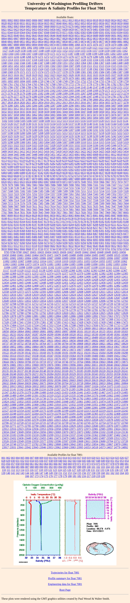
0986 (71, 44)
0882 (126, 41)
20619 (94, 380)
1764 (28, 84)
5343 (101, 145)
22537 (117, 416)
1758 (120, 81)
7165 (120, 188)
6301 (95, 163)
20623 (109, 380)
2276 (10, 96)
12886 (72, 316)
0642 (28, 35)
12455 (94, 282)
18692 (94, 340)
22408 (117, 413)
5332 (77, 145)
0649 (65, 35)
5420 (71, 151)
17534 (35, 325)
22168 (35, 410)
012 (55, 457)
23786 (42, 444)
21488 (5, 395)
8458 (77, 233)
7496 (10, 200)
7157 (83, 188)
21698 (27, 398)
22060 (65, 407)
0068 (46, 26)
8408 (22, 233)
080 (122, 464)
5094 (95, 117)
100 (89, 467)
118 (41, 470)
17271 (94, 319)
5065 (53, 114)
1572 (28, 72)
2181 (34, 93)
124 (60, 470)
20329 (72, 374)
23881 (124, 444)
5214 (77, 133)
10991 (80, 258)
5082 (22, 117)
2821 (28, 102)
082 (3, 467)
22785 (27, 426)
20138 (27, 371)
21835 (27, 401)
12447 (35, 282)
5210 (53, 133)
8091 (126, 215)
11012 (35, 261)
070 (74, 464)
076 (103, 464)
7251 (28, 194)
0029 (10, 23)
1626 (71, 75)
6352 (101, 166)
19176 (50, 352)
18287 (35, 334)
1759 (126, 81)
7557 (89, 200)
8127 (46, 218)
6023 (22, 157)
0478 (83, 29)
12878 (12, 316)
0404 (83, 26)
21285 (72, 389)
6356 (126, 166)
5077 (120, 114)
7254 (46, 194)
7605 (4, 206)
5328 (53, 145)
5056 (4, 114)
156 (84, 473)
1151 (59, 50)
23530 (12, 441)
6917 (113, 178)
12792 (42, 313)
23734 (5, 444)
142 (18, 473)
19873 (117, 361)
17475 (124, 322)
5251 (40, 139)
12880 (27, 316)
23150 (5, 435)
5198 (10, 133)
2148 (101, 87)
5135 (59, 124)
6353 (107, 166)
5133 (46, 124)
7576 (22, 203)
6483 (126, 169)
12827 (117, 313)
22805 (50, 426)
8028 (34, 215)
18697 (102, 340)
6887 (71, 178)
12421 (65, 279)
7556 (83, 200)
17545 (42, 325)
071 (79, 464)
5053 (120, 111)
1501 (46, 66)
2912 (59, 102)
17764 (5, 328)
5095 (101, 117)
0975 (59, 44)
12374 (50, 273)
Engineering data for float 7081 (65, 584)
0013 (71, 20)
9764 (126, 249)
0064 (22, 26)
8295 (126, 227)
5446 (22, 154)
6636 (95, 172)
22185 (50, 410)
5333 (83, 145)
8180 (95, 221)
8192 (10, 224)
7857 (59, 212)
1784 (126, 84)
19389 (87, 355)
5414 (34, 151)
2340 (46, 96)
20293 (57, 374)
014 (65, 457)
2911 (52, 102)
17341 (20, 322)
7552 (71, 200)
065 (51, 464)
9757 (89, 249)
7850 (53, 212)
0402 (77, 26)
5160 (40, 127)
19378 (80, 355)
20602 (65, 380)
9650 (107, 246)
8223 (34, 227)
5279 (77, 139)
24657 (109, 447)
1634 (101, 75)
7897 (71, 212)
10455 (115, 252)
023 (108, 457)
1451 (10, 66)
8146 (107, 218)
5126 (10, 124)
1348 (46, 63)
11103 (58, 267)
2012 (65, 87)
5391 (65, 148)
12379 (80, 273)
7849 (46, 212)
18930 (72, 346)
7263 (83, 194)
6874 (22, 178)
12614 (124, 291)
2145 (83, 87)
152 (65, 473)
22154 (20, 410)
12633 (12, 297)
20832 (94, 383)
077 (108, 464)
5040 (53, 111)
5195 (120, 130)
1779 (95, 84)
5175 (4, 130)
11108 (94, 267)
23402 (117, 435)
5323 (22, 145)
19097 (102, 349)
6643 (10, 175)
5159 (34, 127)
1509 (77, 66)
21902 (42, 404)
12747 (57, 307)
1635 (107, 75)
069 (70, 464)
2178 (16, 93)
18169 (117, 331)
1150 (53, 50)
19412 (117, 355)
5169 (95, 127)
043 (74, 460)
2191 (77, 93)
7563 (107, 200)
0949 (40, 44)
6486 (16, 172)
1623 (53, 75)
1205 (4, 56)
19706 (27, 361)
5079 (4, 117)
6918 (120, 178)
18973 (87, 346)
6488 (22, 172)
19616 (109, 358)
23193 (27, 435)
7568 (126, 200)
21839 (42, 401)
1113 (47, 47)
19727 (50, 361)
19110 (117, 349)
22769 (5, 426)
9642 (89, 246)
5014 (28, 108)
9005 (34, 239)
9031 (65, 239)
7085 (47, 185)
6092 (65, 157)
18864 (35, 346)
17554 (57, 325)
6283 (59, 163)
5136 (65, 124)
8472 (107, 233)
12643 (87, 297)
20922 (20, 386)
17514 (20, 325)
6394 (83, 169)
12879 (20, 316)
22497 (80, 416)
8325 (10, 230)
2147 (95, 87)
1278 (83, 56)
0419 (120, 26)
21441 (80, 392)
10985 (35, 258)
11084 (65, 264)
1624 (59, 75)
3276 (113, 102)
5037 (34, 111)
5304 (46, 142)
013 (60, 457)
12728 (102, 304)
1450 (4, 66)
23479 (65, 438)
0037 (53, 23)
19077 (80, 349)
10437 (70, 252)
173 (37, 476)
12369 (12, 273)
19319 (20, 355)
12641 (72, 297)
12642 (80, 297)
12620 (42, 294)
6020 (4, 157)
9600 (46, 246)
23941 (20, 447)
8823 (120, 236)
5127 (16, 124)
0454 (40, 29)
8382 (71, 230)
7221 (4, 194)
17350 (27, 322)
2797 (77, 99)
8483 (22, 236)
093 (55, 467)
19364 (72, 355)
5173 (120, 127)
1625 (65, 75)
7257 (53, 194)
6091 (59, 157)
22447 (27, 416)
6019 (126, 154)
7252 (34, 194)
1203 (119, 53)
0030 (16, 23)
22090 (102, 407)
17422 (72, 322)
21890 (20, 404)
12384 (117, 273)
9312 (16, 246)
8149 (113, 218)
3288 (59, 105)
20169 (65, 371)
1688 (120, 78)
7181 (16, 191)
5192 (101, 130)
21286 (79, 389)
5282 (95, 139)
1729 (40, 81)
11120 (20, 270)
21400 (42, 392)
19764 (80, 361)
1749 (65, 81)
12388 (12, 276)
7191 (77, 191)
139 (3, 473)
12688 (87, 300)
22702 (124, 419)
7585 (40, 203)
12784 (117, 310)
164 (122, 473)
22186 (57, 410)
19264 (102, 352)
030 (13, 460)
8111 (10, 218)
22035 (42, 407)
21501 (35, 395)
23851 (80, 444)
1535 (71, 69)
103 (103, 467)
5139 (83, 124)
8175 (71, 221)
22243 (5, 413)
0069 (53, 26)
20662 (35, 383)
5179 (28, 130)
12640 (65, 297)
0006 (34, 20)
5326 (40, 145)
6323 (34, 166)
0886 (4, 44)
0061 (4, 26)
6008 (95, 154)
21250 (50, 389)
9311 (10, 246)
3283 (28, 105)
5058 (16, 114)
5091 (77, 117)
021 (98, 457)
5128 (22, 124)
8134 (65, 218)
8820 (113, 236)
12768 (20, 310)
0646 (53, 35)
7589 (59, 203)
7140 (22, 188)
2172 (113, 90)
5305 (53, 142)
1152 (65, 50)
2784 (4, 99)
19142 (27, 352)
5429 (113, 151)
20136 (12, 371)
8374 (40, 230)
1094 (41, 47)
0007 (40, 20)
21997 (35, 407)
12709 (20, 304)
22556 (20, 419)
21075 (109, 386)
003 (13, 457)
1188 (76, 53)
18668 (80, 340)
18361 (117, 334)
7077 (126, 181)
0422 (10, 29)
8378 (53, 230)
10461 (20, 255)
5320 (4, 145)
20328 (65, 374)
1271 (40, 56)
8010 (16, 215)
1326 (71, 59)
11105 (72, 267)
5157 (22, 127)
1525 (46, 69)
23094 (94, 432)
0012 (65, 20)
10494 (87, 255)
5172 (113, 127)
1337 (113, 59)
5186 (65, 130)
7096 (89, 185)
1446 (113, 63)
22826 (65, 426)
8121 (22, 218)
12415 (20, 279)
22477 (50, 416)
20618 (87, 380)
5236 (77, 136)
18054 (13, 331)
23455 (42, 438)
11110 (101, 267)
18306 (57, 334)
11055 (101, 261)
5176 (10, 130)
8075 (89, 215)
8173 (59, 221)
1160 (113, 50)
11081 (50, 264)
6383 (59, 169)
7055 (89, 181)
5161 (46, 127)
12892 (94, 316)
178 (60, 476)
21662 (109, 395)
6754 (83, 175)
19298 (124, 352)
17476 (5, 325)
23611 (87, 441)
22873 (117, 426)
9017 (46, 239)
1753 (89, 81)
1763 (22, 84)
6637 (101, 172)
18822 (109, 343)
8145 (101, 218)
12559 (12, 291)
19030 (5, 349)
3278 (126, 102)
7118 (125, 185)
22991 (109, 429)
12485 (12, 288)
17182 (50, 319)
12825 (102, 313)
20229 (117, 371)
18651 (65, 340)
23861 (102, 444)
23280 (42, 435)
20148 (42, 371)
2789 (34, 99)
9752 (71, 249)
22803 (42, 426)
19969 (35, 365)
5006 (107, 105)
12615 (5, 294)
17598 (72, 325)
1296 (120, 56)
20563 (5, 380)
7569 (4, 203)
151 (60, 473)
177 (55, 476)
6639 (113, 172)
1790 (34, 87)
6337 (71, 166)
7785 (126, 209)
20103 (72, 368)
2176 (10, 93)
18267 (27, 334)
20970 (57, 386)
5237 (83, 136)
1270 (34, 56)
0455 (46, 29)
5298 (10, 142)
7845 (40, 212)
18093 (57, 331)
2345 (77, 96)
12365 (109, 270)
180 (70, 476)
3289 (65, 105)
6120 (28, 160)
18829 (124, 343)
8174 (65, 221)
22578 (35, 419)
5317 (113, 142)
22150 (12, 410)
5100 (120, 117)
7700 (101, 209)
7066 (101, 181)
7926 (83, 212)
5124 (125, 120)
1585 (107, 72)
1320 (40, 59)
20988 (72, 386)
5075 (107, 114)
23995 (80, 447)
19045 (13, 349)
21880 (124, 401)
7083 (34, 185)
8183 (107, 221)
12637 (42, 297)
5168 (89, 127)
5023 (77, 108)
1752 (83, 81)
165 (127, 473)
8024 (28, 215)
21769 (65, 398)
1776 (77, 84)
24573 (102, 447)
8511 (83, 236)
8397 (4, 233)
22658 (94, 419)
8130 (58, 218)
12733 (124, 304)
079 (117, 464)
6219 (65, 160)
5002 (83, 105)
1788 (22, 87)
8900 (28, 239)
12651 (20, 300)
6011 (107, 154)
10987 (50, 258)
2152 (126, 87)
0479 (89, 29)
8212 (120, 224)
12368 (5, 273)
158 (93, 473)
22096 (117, 407)
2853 (34, 102)
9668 (28, 249)
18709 (109, 340)
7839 (34, 212)
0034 (40, 23)
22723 (27, 422)
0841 (10, 41)
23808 (57, 444)
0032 (28, 23)
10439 (77, 252)
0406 (95, 26)
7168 (10, 191)
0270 (65, 26)
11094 (124, 264)
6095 (83, 157)
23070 (65, 432)
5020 (65, 108)
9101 (113, 239)
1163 (4, 53)
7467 (126, 197)
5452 (59, 154)
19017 (117, 346)
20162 (57, 371)
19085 (87, 349)
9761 (107, 249)
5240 (101, 136)
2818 (10, 102)
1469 (28, 66)
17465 (109, 322)
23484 (80, 438)
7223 (16, 194)
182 (79, 476)
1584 (101, 72)
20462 (27, 377)
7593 (65, 203)
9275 (53, 243)
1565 (113, 69)
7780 (120, 209)
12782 (102, 310)
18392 (35, 337)
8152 (125, 218)
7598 (95, 203)
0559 (16, 32)
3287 (53, 105)
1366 (95, 63)
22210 (80, 410)
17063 (109, 316)
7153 (59, 188)
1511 (89, 66)
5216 (89, 133)
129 (83, 470)
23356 (87, 435)
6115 (10, 160)
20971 (65, 386)
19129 (12, 352)
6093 (71, 157)
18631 (50, 340)
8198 (40, 224)
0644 (40, 35)
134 (107, 470)
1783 (120, 84)
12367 (124, 270)
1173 (64, 53)
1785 (4, 87)
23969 (65, 447)
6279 (34, 163)
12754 (102, 307)
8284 (120, 227)
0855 (46, 41)
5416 (46, 151)
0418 (113, 26)
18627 (42, 340)
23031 (124, 429)
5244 (126, 136)
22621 (65, 419)
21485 (124, 392)
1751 (77, 81)
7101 (95, 185)
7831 (22, 212)
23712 (117, 441)
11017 (50, 261)
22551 (124, 416)
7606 (10, 206)
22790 (35, 426)
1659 (126, 75)
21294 (94, 389)
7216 (113, 191)
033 (27, 460)
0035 (46, 23)
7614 (53, 206)
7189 (65, 191)
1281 (101, 56)
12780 (87, 310)
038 (51, 460)
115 (27, 470)
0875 (89, 41)
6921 (10, 181)
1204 (125, 53)
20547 (109, 377)
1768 (53, 84)
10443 (92, 252)
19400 (94, 355)
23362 (94, 435)
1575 (46, 72)
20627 (117, 380)
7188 (59, 191)
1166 (22, 53)
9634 (77, 246)
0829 (71, 38)
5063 (40, 114)
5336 (95, 145)
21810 (102, 398)
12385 (124, 273)
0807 (16, 38)
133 (102, 470)
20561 (124, 377)
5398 (95, 148)
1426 (107, 63)
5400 (107, 148)
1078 (107, 44)
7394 (34, 197)
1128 (11, 50)
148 (46, 473)
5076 (113, 114)
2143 (71, 87)
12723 (72, 304)
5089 (65, 117)
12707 (5, 304)
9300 (95, 243)
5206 (28, 133)
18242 (20, 334)
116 (32, 470)
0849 (16, 41)
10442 (85, 252)
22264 (35, 413)
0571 (65, 32)
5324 (28, 145)
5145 (120, 124)
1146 (29, 50)
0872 (71, 41)
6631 (71, 172)
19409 (109, 355)
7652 (4, 209)
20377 (5, 377)
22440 (12, 416)
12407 (94, 276)
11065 (13, 264)
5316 (107, 142)
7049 (83, 181)
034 (32, 460)
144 (27, 473)
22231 (109, 410)
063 (41, 464)
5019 (59, 108)
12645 (102, 297)
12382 (102, 273)
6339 (83, 166)
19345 (42, 355)
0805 (10, 38)
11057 (109, 261)
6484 (4, 172)
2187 (53, 93)
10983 (20, 258)
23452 (35, 438)
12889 (87, 316)
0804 (4, 38)
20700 (57, 383)
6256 (4, 163)
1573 (34, 72)
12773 (42, 310)
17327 (124, 319)
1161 (119, 50)
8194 (22, 224)
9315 (28, 246)
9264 (28, 243)
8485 (28, 236)
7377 (126, 194)
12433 (124, 279)
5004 (95, 105)
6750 (59, 175)
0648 (59, 35)
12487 (20, 288)
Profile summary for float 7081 (65, 578)
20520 (57, 377)
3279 (4, 105)
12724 (80, 304)
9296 (89, 243)
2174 (126, 90)
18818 (87, 343)
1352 (71, 63)
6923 (22, 181)
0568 (46, 32)
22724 (35, 422)
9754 (77, 249)
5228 (28, 136)
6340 (89, 166)
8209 (101, 224)
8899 (22, 239)
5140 (89, 124)
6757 (101, 175)
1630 (77, 75)
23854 (94, 444)
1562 (95, 69)
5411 (16, 151)
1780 (101, 84)
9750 (65, 249)
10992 (87, 258)
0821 (34, 38)
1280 (95, 56)
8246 (65, 227)
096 (70, 467)
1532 (59, 69)
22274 (50, 413)
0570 (59, 32)
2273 (120, 93)
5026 (95, 108)
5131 (34, 124)
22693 (117, 419)
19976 (50, 365)
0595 (126, 32)
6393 (77, 169)
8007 (4, 215)
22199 (65, 410)
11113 (123, 267)
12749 (72, 307)
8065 (71, 215)
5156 (16, 127)
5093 (89, 117)
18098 (72, 331)
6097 (95, 157)
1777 (83, 84)
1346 (34, 63)
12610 (94, 291)
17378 (35, 322)
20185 (80, 371)
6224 (89, 160)
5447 (28, 154)
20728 (80, 383)
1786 (10, 87)
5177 (16, 130)
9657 (126, 246)
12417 (35, 279)
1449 (126, 63)
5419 (65, 151)
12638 (50, 297)
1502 (53, 66)
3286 (46, 105)
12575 (27, 291)
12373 (42, 273)
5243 (120, 136)
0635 (10, 35)
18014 (102, 328)
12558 (5, 291)
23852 (87, 444)
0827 (59, 38)
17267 (87, 319)
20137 (20, 371)
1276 (71, 56)
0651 (77, 35)
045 (84, 460)
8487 (40, 236)
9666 (22, 249)
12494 (35, 288)
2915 (77, 102)
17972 (80, 328)
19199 (72, 352)
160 (103, 473)
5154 (4, 127)
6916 (107, 178)
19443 (12, 358)
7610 (28, 206)
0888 (16, 44)
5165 (71, 127)
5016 (40, 108)
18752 (20, 343)
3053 (95, 102)
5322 (16, 145)
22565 (27, 419)
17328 (5, 322)
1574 (40, 72)
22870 (109, 426)
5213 (71, 133)
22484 (57, 416)
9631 (65, 246)
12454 (87, 282)
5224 (4, 136)
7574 (16, 203)
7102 (101, 185)
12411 (124, 276)
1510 (83, 66)
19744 (57, 361)
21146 (27, 389)
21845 (57, 401)
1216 (16, 56)
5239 (95, 136)
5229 (34, 136)
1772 (71, 84)
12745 (50, 307)
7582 (34, 203)
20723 (72, 383)
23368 (102, 435)
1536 (77, 69)
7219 (120, 191)
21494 (20, 395)
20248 (12, 374)
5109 (47, 120)
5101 (126, 117)
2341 (53, 96)
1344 (22, 63)
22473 (35, 416)
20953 (42, 386)
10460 (12, 255)
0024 (113, 20)
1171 (52, 53)
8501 (71, 236)
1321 (46, 59)
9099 (107, 239)
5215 (83, 133)
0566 (34, 32)
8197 (34, 224)
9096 (101, 239)
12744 (42, 307)
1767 (46, 84)
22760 (124, 422)
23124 (117, 432)
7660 (16, 209)
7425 (89, 197)
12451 (65, 282)
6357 (4, 169)
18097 (65, 331)
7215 (107, 191)
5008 (120, 105)
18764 (42, 343)
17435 (94, 322)
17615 (87, 325)
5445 (16, 154)
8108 (4, 218)
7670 (53, 209)
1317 (28, 59)
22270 (42, 413)
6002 (83, 154)
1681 (77, 78)
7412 (71, 197)
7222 (10, 194)
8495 (46, 236)
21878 (109, 401)
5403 (126, 148)
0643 (34, 35)
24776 (117, 447)
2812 (101, 99)
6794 (120, 175)
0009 (46, 20)
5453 (65, 154)
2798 (83, 99)
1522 (28, 69)
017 (79, 457)
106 (117, 467)
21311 (117, 389)
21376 (20, 392)
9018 (53, 239)
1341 (10, 63)
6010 (101, 154)
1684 (95, 78)
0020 (107, 20)
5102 (4, 120)
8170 (46, 221)
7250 (22, 194)
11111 (109, 267)
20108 (80, 368)
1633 (95, 75)
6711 (22, 175)
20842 (109, 383)
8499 (65, 236)
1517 (126, 66)
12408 (102, 276)
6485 (10, 172)
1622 (46, 75)
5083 (28, 117)
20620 (102, 380)
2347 (89, 96)
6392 (71, 169)
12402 (72, 276)
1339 (126, 59)
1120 (89, 47)
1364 (83, 63)
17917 (50, 328)
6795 (126, 175)
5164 (65, 127)
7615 (59, 206)
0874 (83, 41)
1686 (107, 78)
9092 (83, 239)
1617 (22, 75)
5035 (22, 111)
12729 (109, 304)
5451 (53, 154)
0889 (22, 44)
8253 (83, 227)
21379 (27, 392)
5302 (34, 142)
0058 (113, 23)
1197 (82, 53)
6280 (40, 163)
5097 (107, 117)
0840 (4, 41)
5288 (126, 139)
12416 (27, 279)
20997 (87, 386)
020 (93, 457)
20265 (20, 374)
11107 (87, 267)
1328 (83, 59)
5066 (59, 114)
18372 (5, 337)
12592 (35, 291)
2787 (22, 99)
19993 (65, 365)
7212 (89, 191)
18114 (94, 331)
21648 (102, 395)
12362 (86, 270)
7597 (89, 203)
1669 (16, 78)
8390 (95, 230)
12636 (35, 297)
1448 (120, 63)
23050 (27, 432)
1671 (28, 78)
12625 (80, 294)
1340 (4, 63)
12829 (5, 316)
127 (74, 470)
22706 (5, 422)
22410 (124, 413)
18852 (12, 346)
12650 (12, 300)
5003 (89, 105)
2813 (107, 99)
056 (8, 464)
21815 (117, 398)
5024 (83, 108)
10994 (94, 258)
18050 (5, 331)
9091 (77, 239)
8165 (28, 221)
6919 (126, 178)
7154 (65, 188)
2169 (95, 90)
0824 (53, 38)
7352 (113, 194)
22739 (65, 422)
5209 (46, 133)
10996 (109, 258)
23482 (72, 438)
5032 (4, 111)
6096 (89, 157)
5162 (53, 127)
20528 (80, 377)
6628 (53, 172)
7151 (46, 188)
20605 (80, 380)
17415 (65, 322)
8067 (83, 215)
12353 (56, 270)
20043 (117, 365)
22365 (94, 413)
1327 (77, 59)
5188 (77, 130)
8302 (4, 230)
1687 (113, 78)
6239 (125, 160)
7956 (95, 212)
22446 (20, 416)
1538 (89, 69)
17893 (35, 328)
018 (84, 457)
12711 (27, 304)
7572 (10, 203)
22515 (94, 416)
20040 (109, 365)
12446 (27, 282)
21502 (42, 395)
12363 (94, 270)
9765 (6, 252)
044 (79, 460)
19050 (20, 349)
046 (89, 460)
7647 (113, 206)
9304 (120, 243)
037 (46, 460)
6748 (46, 175)
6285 (71, 163)
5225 (10, 136)
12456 (102, 282)
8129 (52, 218)
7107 (114, 185)
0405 (89, 26)
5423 (89, 151)
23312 (57, 435)
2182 (40, 93)
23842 (72, 444)
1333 (89, 59)
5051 (107, 111)
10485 (65, 255)
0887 (10, 44)
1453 (22, 66)
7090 (71, 185)
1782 (113, 84)
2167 (83, 90)
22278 (57, 413)
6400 (101, 169)
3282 (22, 105)
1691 (4, 81)
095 (65, 467)
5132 (40, 124)
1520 (16, 69)
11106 (80, 267)
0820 (28, 38)
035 (37, 460)
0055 (95, 23)
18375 (12, 337)
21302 (109, 389)
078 (112, 464)
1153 (71, 50)
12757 (117, 307)
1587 (120, 72)
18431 (57, 337)
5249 (28, 139)
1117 (71, 47)
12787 (12, 313)
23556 (27, 441)
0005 (28, 20)
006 (27, 457)
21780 (72, 398)
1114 (53, 47)
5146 (126, 124)
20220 (102, 371)
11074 (35, 264)
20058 (20, 368)
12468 (35, 285)
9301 (101, 243)
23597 (65, 441)
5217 (95, 133)
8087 (113, 215)
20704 (65, 383)
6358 (10, 169)
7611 (34, 206)
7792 (4, 212)
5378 (4, 148)
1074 (83, 44)
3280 (10, 105)
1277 (77, 56)
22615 (57, 419)
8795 (101, 236)
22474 (42, 416)
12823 (87, 313)
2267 (83, 93)
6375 (40, 169)
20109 (87, 368)
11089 (87, 264)
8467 (95, 233)
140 (8, 473)
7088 (59, 185)
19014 (109, 346)
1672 (34, 78)
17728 (124, 325)
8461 (83, 233)
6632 (77, 172)
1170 (46, 53)
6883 (53, 178)
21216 (42, 389)
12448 (42, 282)
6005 (89, 154)
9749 (59, 249)
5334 (89, 145)
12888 (80, 316)
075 (98, 464)
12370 (20, 273)
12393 (27, 276)
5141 (95, 124)
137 (121, 470)
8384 (83, 230)
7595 (77, 203)
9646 (101, 246)
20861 (117, 383)
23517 (124, 438)
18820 (94, 343)
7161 (107, 188)
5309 (77, 142)
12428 (94, 279)
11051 (79, 261)
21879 (117, 401)
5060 (22, 114)
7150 (40, 188)
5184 (59, 130)
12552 (124, 288)
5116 (83, 120)
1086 (120, 44)
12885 (65, 316)
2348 (95, 96)
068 (65, 464)
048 (98, 460)
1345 (28, 63)
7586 (46, 203)
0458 (65, 29)
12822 (80, 313)
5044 (65, 111)
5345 (107, 145)
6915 (101, 178)
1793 (46, 87)
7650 (126, 206)
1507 (71, 66)
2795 (65, 99)
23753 (20, 444)
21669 (124, 395)
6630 (65, 172)
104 (108, 467)
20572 (12, 380)
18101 (80, 331)
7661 (22, 209)
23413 (124, 435)
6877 (28, 178)
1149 (47, 50)
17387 (50, 322)
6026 (40, 157)
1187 (70, 53)
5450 (46, 154)
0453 (34, 29)
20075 (35, 368)
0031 (22, 23)
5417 (53, 151)
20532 (87, 377)
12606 (65, 291)
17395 (57, 322)
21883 (5, 404)
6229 (119, 160)
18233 (12, 334)
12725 (87, 304)
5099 (113, 117)
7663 (28, 209)
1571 (22, 72)
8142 (83, 218)
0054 (89, 23)
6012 (113, 154)
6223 (83, 160)
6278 (28, 163)
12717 (57, 304)
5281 (89, 139)
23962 (57, 447)
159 (98, 473)
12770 (35, 310)
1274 (59, 56)
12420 (57, 279)
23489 (87, 438)
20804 (87, 383)
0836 (113, 38)
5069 (77, 114)
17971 (72, 328)
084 (13, 467)
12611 (102, 291)
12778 (72, 310)
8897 (10, 239)
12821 (72, 313)
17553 (50, 325)
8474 (113, 233)
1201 (107, 53)
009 (41, 457)
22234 (117, 410)
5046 (77, 111)
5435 (4, 154)
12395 (35, 276)
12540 (65, 288)
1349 (53, 63)
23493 (94, 438)
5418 (59, 151)
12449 (50, 282)
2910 (46, 102)
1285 (113, 56)
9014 (40, 239)
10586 (124, 255)
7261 (71, 194)
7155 (71, 188)
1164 (10, 53)
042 (70, 460)
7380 (10, 197)
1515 (113, 66)
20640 (12, 383)
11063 (6, 264)
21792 (80, 398)
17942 (65, 328)
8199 (46, 224)
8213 (126, 224)
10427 (25, 252)
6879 (34, 178)
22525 (109, 416)
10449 (107, 252)
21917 (65, 404)
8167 (40, 221)
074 (93, 464)
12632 (5, 297)
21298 (102, 389)
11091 (101, 264)
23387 (109, 435)
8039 (40, 215)
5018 (53, 108)
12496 (42, 288)
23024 (117, 429)
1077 (101, 44)
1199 (94, 53)
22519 (102, 416)
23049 (20, 432)
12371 (27, 273)
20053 (5, 368)
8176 (77, 221)
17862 (27, 328)
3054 (101, 102)
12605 (57, 291)
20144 (35, 371)
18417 (50, 337)
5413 (28, 151)
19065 (42, 349)
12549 (102, 288)
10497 (102, 255)
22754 (102, 422)
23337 (72, 435)
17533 (27, 325)
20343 (94, 374)
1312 (126, 56)
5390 (59, 148)
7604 (126, 203)
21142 (20, 389)
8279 (107, 227)
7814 (16, 212)
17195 (57, 319)
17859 (20, 328)
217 (89, 476)
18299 (50, 334)
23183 (12, 435)
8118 (16, 218)
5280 (83, 139)
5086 (46, 117)
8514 (89, 236)
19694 (20, 361)
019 (89, 457)
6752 (71, 175)
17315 (117, 319)
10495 (94, 255)
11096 (7, 267)
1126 (124, 47)
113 (18, 470)
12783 (109, 310)
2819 (16, 102)
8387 (89, 230)
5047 (83, 111)
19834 (94, 361)
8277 (101, 227)
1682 (83, 78)
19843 (102, 361)
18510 (102, 337)
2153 (4, 90)
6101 (113, 157)
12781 (94, 310)
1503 (59, 66)
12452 (72, 282)
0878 (107, 41)
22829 (72, 426)
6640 (120, 172)
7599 (101, 203)
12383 (109, 273)
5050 (101, 111)
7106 (108, 185)
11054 (94, 261)
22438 (5, 416)
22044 (50, 407)
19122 (5, 352)
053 (122, 460)
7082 (28, 185)
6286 (77, 163)
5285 (113, 139)
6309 (16, 166)
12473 (57, 285)
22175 (42, 410)
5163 (59, 127)
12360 (71, 270)
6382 (53, 169)
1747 (53, 81)
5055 (126, 111)
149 (51, 473)
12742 (35, 307)
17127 (12, 319)
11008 (28, 261)
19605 (94, 358)
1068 (77, 44)
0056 (101, 23)
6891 (89, 178)
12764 (5, 310)
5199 (16, 133)
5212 (65, 133)
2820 (22, 102)
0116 (58, 26)
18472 (87, 337)
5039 (46, 111)
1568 (4, 72)
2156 (22, 90)
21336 (124, 389)
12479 (94, 285)
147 (41, 473)
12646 (109, 297)
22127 (5, 410)
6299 (83, 163)
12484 (5, 288)
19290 (117, 352)
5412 (22, 151)
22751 (94, 422)
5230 (40, 136)
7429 (101, 197)
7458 (120, 197)
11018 (57, 261)
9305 (126, 243)
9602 (53, 246)
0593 (113, 32)
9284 (59, 243)
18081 (42, 331)
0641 (22, 35)
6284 (65, 163)
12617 (20, 294)
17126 (5, 319)
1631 (83, 75)
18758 (27, 343)
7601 (113, 203)
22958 (57, 429)
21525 (57, 395)
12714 (42, 304)
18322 (87, 334)
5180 (34, 130)
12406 (87, 276)
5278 (71, 139)
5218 (101, 133)
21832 (20, 401)
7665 (34, 209)
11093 (116, 264)
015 (70, 457)
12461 (12, 285)
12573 (20, 291)
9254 (4, 243)
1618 (28, 75)
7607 (16, 206)
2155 (16, 90)
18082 (50, 331)
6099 (107, 157)
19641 (124, 358)
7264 (89, 194)
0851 (22, 41)
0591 (101, 32)
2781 (113, 96)
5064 (46, 114)
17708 (109, 325)
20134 (124, 368)
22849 (94, 426)
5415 (40, 151)
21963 (109, 404)
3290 (71, 105)
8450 (65, 233)
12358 (64, 270)
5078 (126, 114)
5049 (95, 111)
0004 (22, 20)
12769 (27, 310)
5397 (89, 148)
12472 (50, 285)
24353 (87, 447)
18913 (57, 346)
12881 (35, 316)
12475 (65, 285)
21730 (42, 398)
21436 (72, 392)
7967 (101, 212)
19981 (57, 365)
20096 (65, 368)
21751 (50, 398)
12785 (124, 310)
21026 (95, 386)
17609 (80, 325)
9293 (77, 243)
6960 (34, 181)
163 (117, 473)
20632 (5, 383)
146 (37, 473)
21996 (27, 407)
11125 (34, 270)
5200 (22, 133)
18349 (109, 334)
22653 (87, 419)
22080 (87, 407)
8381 (65, 230)
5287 (120, 139)
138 (126, 470)
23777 (27, 444)
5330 (65, 145)
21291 (87, 389)
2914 (71, 102)
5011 (10, 108)
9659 (4, 249)
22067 (80, 407)
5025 (89, 108)
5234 (65, 136)
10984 (27, 258)
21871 (94, 401)
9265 (34, 243)
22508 (87, 416)
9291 (71, 243)
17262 (72, 319)
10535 (117, 255)
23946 (42, 447)
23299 (50, 435)
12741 (27, 307)
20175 (72, 371)
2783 (126, 96)
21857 (72, 401)
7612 (40, 206)
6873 (16, 178)
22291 (72, 413)
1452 (16, 66)
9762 (113, 249)
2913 (65, 102)
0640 (16, 35)
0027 (126, 20)
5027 (101, 108)
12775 (57, 310)
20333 (80, 374)
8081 (95, 215)
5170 (101, 127)
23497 (102, 438)
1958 (59, 87)
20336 (87, 374)
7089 (65, 185)
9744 (53, 249)
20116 (102, 368)
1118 (77, 47)
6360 (22, 169)
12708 (12, 304)
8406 (16, 233)
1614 (4, 75)
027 (127, 457)
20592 (50, 380)
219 (98, 476)
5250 (34, 139)
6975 (71, 181)
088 (32, 467)
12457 (109, 282)
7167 (4, 191)
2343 (65, 96)
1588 (126, 72)
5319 (126, 142)
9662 (16, 249)
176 (51, 476)
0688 (95, 35)
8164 (22, 221)
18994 (94, 346)
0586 (89, 32)
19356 (57, 355)
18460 (72, 337)
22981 (94, 429)
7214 (101, 191)
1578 (65, 72)
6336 (65, 166)
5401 (113, 148)
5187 (71, 130)
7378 (4, 197)
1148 (41, 50)
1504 (65, 66)
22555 (12, 419)
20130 (109, 368)
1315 (16, 59)
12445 (20, 282)
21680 (20, 398)
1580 (77, 72)
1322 (53, 59)
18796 (72, 343)
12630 (117, 294)
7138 (10, 188)
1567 (126, 69)
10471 (50, 255)
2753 (101, 96)
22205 (72, 410)
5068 (71, 114)
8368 (22, 230)
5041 (59, 111)
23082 (87, 432)
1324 (65, 59)
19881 (12, 365)
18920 (65, 346)
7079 (10, 185)
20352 (102, 374)
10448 (100, 252)
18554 (117, 337)
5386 (40, 148)
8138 (71, 218)
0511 (4, 32)
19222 (94, 352)
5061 (28, 114)
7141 (28, 188)
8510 (77, 236)
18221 (5, 334)
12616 (12, 294)
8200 (53, 224)
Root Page (65, 589)
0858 (65, 41)
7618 (65, 206)
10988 (57, 258)
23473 (57, 438)
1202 (113, 53)
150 (55, 473)
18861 (20, 346)
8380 (59, 230)
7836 (28, 212)
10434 (48, 252)
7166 (126, 188)
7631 (89, 206)
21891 (27, 404)
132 (98, 470)
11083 (57, 264)
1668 (10, 78)
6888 (77, 178)
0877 (101, 41)
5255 (59, 139)
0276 (71, 26)
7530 (28, 200)
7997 (120, 212)
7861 (65, 212)
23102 (102, 432)
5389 (53, 148)
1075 (89, 44)
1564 (107, 69)
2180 (28, 93)
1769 (59, 84)
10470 (42, 255)
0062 (10, 26)
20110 (95, 368)
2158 (34, 90)
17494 (12, 325)
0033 (34, 23)
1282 (107, 56)
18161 (109, 331)
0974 (53, 44)
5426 (107, 151)
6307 (4, 166)
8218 (28, 227)
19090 (95, 349)
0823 (46, 38)
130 (88, 470)
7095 (83, 185)
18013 (94, 328)
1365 (89, 63)
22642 (80, 419)
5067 (65, 114)
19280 (109, 352)
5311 (89, 142)
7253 (40, 194)
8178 (83, 221)
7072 (113, 181)
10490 (80, 255)
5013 (22, 108)
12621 (50, 294)
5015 (34, 108)
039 (55, 460)
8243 (59, 227)
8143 (89, 218)
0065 (28, 26)
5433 (120, 151)
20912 (5, 386)
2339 (40, 96)
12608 (80, 291)
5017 (46, 108)
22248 (12, 413)
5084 (34, 117)
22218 (94, 410)
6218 (58, 160)
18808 (80, 343)
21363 (12, 392)
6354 (113, 166)
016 (74, 457)
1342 (16, 63)
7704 (107, 209)
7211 (83, 191)
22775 (20, 426)
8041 (46, 215)
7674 (65, 209)
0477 (77, 29)
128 (79, 470)
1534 (65, 69)
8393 (113, 230)
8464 (89, 233)
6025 (34, 157)
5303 (40, 142)
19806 (87, 361)
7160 (101, 188)
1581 (83, 72)
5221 (113, 133)
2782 (120, 96)
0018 (95, 20)
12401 (65, 276)
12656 (57, 300)
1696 (34, 81)
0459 (71, 29)
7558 (95, 200)
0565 (28, 32)
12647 (117, 297)
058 (18, 464)
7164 (113, 188)
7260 (65, 194)
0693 (126, 35)
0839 (126, 38)
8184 (113, 221)
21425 (57, 392)
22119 (124, 407)
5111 (53, 120)
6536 (28, 172)
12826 (109, 313)
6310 (22, 166)
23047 (12, 432)
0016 (89, 20)
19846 (109, 361)
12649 (5, 300)
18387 (27, 337)
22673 (102, 419)
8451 (71, 233)
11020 (72, 261)
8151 (119, 218)
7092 (77, 185)
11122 (27, 270)
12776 (65, 310)
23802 (50, 444)
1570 (16, 72)
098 (79, 467)
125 (64, 470)
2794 (59, 99)
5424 (95, 151)
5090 (71, 117)
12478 (87, 285)
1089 (11, 47)
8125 (34, 218)
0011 (58, 20)
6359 (16, 169)
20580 (35, 380)
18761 (35, 343)
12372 (35, 273)
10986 (42, 258)
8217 (22, 227)
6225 (95, 160)
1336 (107, 59)
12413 (12, 279)
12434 (5, 282)
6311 (28, 166)
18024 (109, 328)
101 (93, 467)
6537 (34, 172)
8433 (34, 233)
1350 (59, 63)
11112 (116, 267)
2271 (107, 93)
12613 (117, 291)
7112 (120, 185)
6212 (52, 160)
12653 (35, 300)
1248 (22, 56)
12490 (27, 288)
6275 (10, 163)
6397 (95, 169)
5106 (29, 120)
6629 (59, 172)
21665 (117, 395)
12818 (50, 313)
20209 (94, 371)
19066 (50, 349)
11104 (65, 267)
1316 (22, 59)
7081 (22, 185)
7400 (46, 197)
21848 (65, 401)
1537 (83, 69)
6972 (65, 181)
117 (36, 470)
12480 (102, 285)
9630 (59, 246)
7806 (10, 212)
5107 (35, 120)
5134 (53, 124)
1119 (83, 47)
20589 (42, 380)
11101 (43, 267)
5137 (71, 124)
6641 (126, 172)
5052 (113, 111)
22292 (80, 413)
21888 (12, 404)
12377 (65, 273)
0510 (126, 29)
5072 (89, 114)
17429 (87, 322)
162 (112, 473)
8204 (71, 224)
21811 (109, 398)
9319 (40, 246)
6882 (46, 178)
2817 (4, 102)
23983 (72, 447)
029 (8, 460)
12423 (72, 279)
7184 (34, 191)
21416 (50, 392)
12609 (87, 291)
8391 (101, 230)
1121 (95, 47)
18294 (42, 334)
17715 (117, 325)
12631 (124, 294)
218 (93, 476)
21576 (94, 395)
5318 (120, 142)
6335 (59, 166)
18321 (80, 334)
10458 (5, 255)
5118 (89, 120)
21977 (5, 407)
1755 (101, 81)
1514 (107, 66)
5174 (126, 127)
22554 (5, 419)
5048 (89, 111)
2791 (46, 99)
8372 (34, 230)
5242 (113, 136)
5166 (77, 127)
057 (13, 464)
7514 (16, 200)
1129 (17, 50)
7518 (22, 200)
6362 (34, 169)
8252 (77, 227)
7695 (83, 209)
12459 (124, 282)
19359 (65, 355)
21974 (124, 404)
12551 (117, 288)
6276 (16, 163)
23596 (57, 441)
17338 (12, 322)
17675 (102, 325)
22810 (57, 426)
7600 (107, 203)
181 (74, 476)
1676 (53, 78)
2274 (126, 93)
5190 (89, 130)
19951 (27, 365)
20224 (109, 371)
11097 (14, 267)
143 (22, 473)
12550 (109, 288)
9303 (113, 243)
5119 (95, 120)
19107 (109, 349)
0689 (101, 35)
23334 (65, 435)
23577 (42, 441)
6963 (40, 181)
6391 (65, 169)
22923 (20, 429)
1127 (5, 50)
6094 (77, 157)
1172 (58, 53)
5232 (53, 136)
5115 (77, 120)
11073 (28, 264)
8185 (120, 221)
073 (89, 464)
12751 (87, 307)
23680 (102, 441)
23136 (124, 432)
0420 (126, 26)
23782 (35, 444)
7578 (28, 203)
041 (65, 460)
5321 (10, 145)
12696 (102, 300)
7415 (77, 197)
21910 (57, 404)
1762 (16, 84)
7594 (71, 203)
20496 (50, 377)
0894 (34, 44)
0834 (101, 38)
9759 (101, 249)
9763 (120, 249)
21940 (87, 404)
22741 (72, 422)
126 (69, 470)
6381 (46, 169)
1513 (101, 66)
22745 (87, 422)
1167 (28, 53)
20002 (87, 365)
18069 (35, 331)
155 (79, 473)
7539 (34, 200)
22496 (72, 416)
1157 (95, 50)
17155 (27, 319)
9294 (83, 243)
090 (41, 467)
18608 (35, 340)
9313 (22, 246)
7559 (101, 200)
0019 (101, 20)
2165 (71, 90)
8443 (46, 233)
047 (93, 460)
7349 (107, 194)
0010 (53, 20)
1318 (34, 59)
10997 (117, 258)
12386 (5, 276)
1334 (95, 59)
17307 (102, 319)
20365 (124, 374)
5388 (46, 148)
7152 (53, 188)
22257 (27, 413)
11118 (13, 270)
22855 (102, 426)
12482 (117, 285)
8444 (53, 233)
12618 (27, 294)
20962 (50, 386)
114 (22, 470)
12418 (42, 279)
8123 (28, 218)
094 (60, 467)
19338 (35, 355)
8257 (95, 227)
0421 (4, 29)
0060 (126, 23)
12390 (20, 276)
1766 (40, 84)
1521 (22, 69)
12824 (94, 313)
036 (41, 460)
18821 (102, 343)
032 (22, 460)
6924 (28, 181)
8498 (59, 236)
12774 (50, 310)
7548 (59, 200)
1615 (10, 75)
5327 (46, 145)
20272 (35, 374)
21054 (102, 386)
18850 (5, 346)
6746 (34, 175)
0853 (34, 41)
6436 (120, 169)
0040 (59, 23)
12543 (87, 288)
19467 (27, 358)
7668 (46, 209)
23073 (80, 432)
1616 (16, 75)
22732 (57, 422)
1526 (53, 69)
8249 (71, 227)
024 (112, 457)
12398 (50, 276)
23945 (35, 447)
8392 (107, 230)
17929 (57, 328)
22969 (65, 429)
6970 (59, 181)
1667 (4, 78)
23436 (20, 438)
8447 (59, 233)
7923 (77, 212)
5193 (107, 130)
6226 (101, 160)
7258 (59, 194)
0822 (40, 38)
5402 (120, 148)
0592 (107, 32)
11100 (36, 267)
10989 (65, 258)
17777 (12, 328)
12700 (109, 300)
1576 (53, 72)
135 (112, 470)
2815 (120, 99)
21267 (57, 389)
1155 (83, 50)
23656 (94, 441)
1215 (10, 56)
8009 (10, 215)
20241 (124, 371)
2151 (120, 87)
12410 (117, 276)
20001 (80, 365)
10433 (40, 252)
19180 (57, 352)
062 (37, 464)
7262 (77, 194)
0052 (77, 23)
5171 (107, 127)
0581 (71, 32)
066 (55, 464)
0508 (113, 29)
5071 (83, 114)
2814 (113, 99)
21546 (80, 395)
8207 (89, 224)
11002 (6, 261)
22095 (109, 407)
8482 (16, 236)
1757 (113, 81)
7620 (77, 206)
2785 (10, 99)
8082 (101, 215)
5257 (65, 139)
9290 (65, 243)
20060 (28, 368)
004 (18, 457)
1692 (10, 81)
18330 (94, 334)
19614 (102, 358)
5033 (10, 111)
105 (112, 467)
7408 (65, 197)
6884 (59, 178)
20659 (27, 383)
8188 (126, 221)
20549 (117, 377)
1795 (53, 87)
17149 (20, 319)
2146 (89, 87)
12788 (20, 313)
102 (98, 467)
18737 (5, 343)
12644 (94, 297)
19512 (42, 358)
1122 (101, 47)
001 (3, 457)
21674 (5, 398)
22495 (65, 416)
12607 (72, 291)
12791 (35, 313)
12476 (72, 285)
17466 (117, 322)
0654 (89, 35)
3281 (16, 105)
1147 (35, 50)
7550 (65, 200)
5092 (83, 117)
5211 (58, 133)
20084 (50, 368)
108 (127, 467)
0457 (59, 29)
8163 (16, 221)
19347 (50, 355)
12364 (101, 270)
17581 (65, 325)
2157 (28, 90)
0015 (83, 20)
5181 (40, 130)
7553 (77, 200)
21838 (35, 401)
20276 (42, 374)
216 (84, 476)
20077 (42, 368)
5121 (107, 120)
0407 (101, 26)
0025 (120, 20)
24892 (124, 447)
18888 (50, 346)
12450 (57, 282)
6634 (89, 172)
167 (32, 476)
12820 (65, 313)
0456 (53, 29)
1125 (119, 47)
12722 (65, 304)
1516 (120, 66)
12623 (65, 294)
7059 (95, 181)
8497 (53, 236)
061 (32, 464)
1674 (46, 78)
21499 (27, 395)
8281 (113, 227)
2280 (34, 96)
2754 (107, 96)
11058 (116, 261)
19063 (35, 349)
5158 (28, 127)
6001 (77, 154)
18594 (20, 340)
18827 (117, 343)
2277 (16, 96)
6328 (40, 166)
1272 (46, 56)
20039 (102, 365)
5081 (16, 117)
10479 (57, 255)
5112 (59, 120)
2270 (101, 93)
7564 (113, 200)
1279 (89, 56)
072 (84, 464)
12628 (102, 294)
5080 (10, 117)
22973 (87, 429)
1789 (28, 87)
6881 (40, 178)
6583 (46, 172)
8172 (53, 221)
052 (117, 460)
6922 (16, 181)
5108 (41, 120)
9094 (89, 239)
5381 (16, 148)
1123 (107, 47)
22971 (72, 429)
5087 (53, 117)
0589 (95, 32)
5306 (59, 142)
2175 (4, 93)
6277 (22, 163)
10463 (27, 255)
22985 (102, 429)
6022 (16, 157)
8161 (4, 221)
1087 (126, 44)
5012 (16, 108)
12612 (109, 291)
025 (117, 457)
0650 (71, 35)
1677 (59, 78)
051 (112, 460)
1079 (113, 44)
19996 (72, 365)
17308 (109, 319)
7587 (53, 203)
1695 (28, 81)
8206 (83, 224)
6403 (113, 169)
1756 (107, 81)
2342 (59, 96)
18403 (42, 337)
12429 (102, 279)
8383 (77, 230)
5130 (28, 124)
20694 (50, 383)
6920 (4, 181)
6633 (83, 172)
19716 (35, 361)
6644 (16, 175)
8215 (10, 227)
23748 (12, 444)
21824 (5, 401)
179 (65, 476)
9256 (10, 243)
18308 (65, 334)
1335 (101, 59)
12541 (72, 288)
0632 (4, 35)
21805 (94, 398)
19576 (57, 358)
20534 (94, 377)
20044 (124, 365)
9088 (71, 239)
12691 (94, 300)
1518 (4, 69)
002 (8, 457)
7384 (22, 197)
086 (22, 467)
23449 (27, 438)
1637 (113, 75)
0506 (101, 29)
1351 (65, 63)
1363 (77, 63)
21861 (80, 401)
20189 (87, 371)
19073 (72, 349)
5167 (83, 127)
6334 (53, 166)
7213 (95, 191)
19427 (124, 355)
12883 (50, 316)
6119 (22, 160)
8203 (65, 224)
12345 (49, 270)
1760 (4, 84)
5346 (113, 145)
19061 (28, 349)
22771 (12, 426)
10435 (55, 252)
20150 (50, 371)
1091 (23, 47)
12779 (80, 310)
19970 (42, 365)
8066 (77, 215)
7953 (89, 212)
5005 (101, 105)
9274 (46, 243)
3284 (34, 105)
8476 (120, 233)
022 (103, 457)
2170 (101, 90)
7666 (40, 209)
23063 (50, 432)
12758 (124, 307)
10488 (72, 255)
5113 (65, 120)
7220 (126, 191)
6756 (95, 175)
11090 (94, 264)
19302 (5, 355)
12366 (116, 270)
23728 (124, 441)
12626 (87, 294)
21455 (87, 392)
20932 (35, 386)
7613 (46, 206)
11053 (87, 261)
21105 (117, 386)
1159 (107, 50)
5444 (10, 154)
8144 (95, 218)
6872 (10, 178)
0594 (120, 32)
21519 (50, 395)
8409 (28, 233)
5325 (34, 145)
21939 (80, 404)
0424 (22, 29)
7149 (34, 188)
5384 (28, 148)
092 (51, 467)
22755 (109, 422)
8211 (113, 224)
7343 (95, 194)
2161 (46, 90)
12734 (5, 307)
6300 (89, 163)
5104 (16, 120)
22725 (42, 422)
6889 (83, 178)
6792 (107, 175)
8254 (89, 227)
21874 (102, 401)
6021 (10, 157)
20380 (12, 377)
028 (3, 460)
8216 (16, 227)
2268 (89, 93)
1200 (100, 53)
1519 (10, 69)
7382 (16, 197)
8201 (59, 224)
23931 (12, 447)
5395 (77, 148)
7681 (71, 209)
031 (18, 460)
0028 (4, 23)
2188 (59, 93)
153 (70, 473)
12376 (57, 273)
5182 (46, 130)
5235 (71, 136)
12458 (117, 282)
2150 (113, 87)
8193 (16, 224)
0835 (107, 38)
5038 (40, 111)
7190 (71, 191)
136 (117, 470)
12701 (117, 300)
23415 (5, 438)
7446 (113, 197)
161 (108, 473)
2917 (89, 102)
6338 (77, 166)
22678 (109, 419)
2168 (89, 90)
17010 (102, 316)
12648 (124, 297)
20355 (109, 374)
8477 (126, 233)
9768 (19, 252)
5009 (126, 105)
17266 (80, 319)
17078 (124, 316)
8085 (107, 215)
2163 (59, 90)
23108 (109, 432)
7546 (46, 200)
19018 (124, 346)
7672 (59, 209)
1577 (59, 72)
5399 (101, 148)
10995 (102, 258)
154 (74, 473)
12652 (27, 300)
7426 (95, 197)
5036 (28, 111)
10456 (122, 252)
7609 (22, 206)
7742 (113, 209)
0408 (107, 26)
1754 (95, 81)
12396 (42, 276)
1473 (40, 66)
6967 (46, 181)
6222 (77, 160)
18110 (87, 331)
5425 (101, 151)
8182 (101, 221)
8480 (4, 236)
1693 (16, 81)
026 (122, 457)
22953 (42, 429)
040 (60, 460)
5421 (77, 151)
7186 (46, 191)
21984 (12, 407)
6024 (28, 157)
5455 (71, 154)
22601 (50, 419)
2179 (22, 93)
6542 (40, 172)
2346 (83, 96)
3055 (107, 102)
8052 (59, 215)
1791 (40, 87)
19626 (117, 358)
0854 (40, 41)
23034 (5, 432)
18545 (109, 337)
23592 (50, 441)
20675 (42, 383)
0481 (95, 29)
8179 (89, 221)
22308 (87, 413)
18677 (87, 340)
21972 (117, 404)
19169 (42, 352)
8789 (95, 236)
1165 (16, 53)
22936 (35, 429)
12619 (35, 294)
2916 (83, 102)
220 (103, 476)
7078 (4, 185)
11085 (72, 264)
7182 (22, 191)
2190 (71, 93)
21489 (12, 395)
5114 (71, 120)
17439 (102, 322)
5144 (113, 124)
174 (41, 476)
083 (8, 467)
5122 (113, 120)
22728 (50, 422)
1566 (120, 69)
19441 (5, 358)
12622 (57, 294)
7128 (4, 188)
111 (8, 470)
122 (50, 470)
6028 (53, 157)
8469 (101, 233)
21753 (57, 398)
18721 (117, 340)
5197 (4, 133)
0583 (83, 32)
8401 (10, 233)
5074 (101, 114)
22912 (5, 429)
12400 (57, 276)
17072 (117, 316)
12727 (94, 304)
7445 (107, 197)
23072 (72, 432)
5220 (107, 133)
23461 (50, 438)
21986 (20, 407)
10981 (5, 258)
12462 (20, 285)
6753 (77, 175)
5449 (40, 154)
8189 (4, 224)
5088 (59, 117)
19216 (87, 352)
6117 (16, 160)
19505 (35, 358)
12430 (109, 279)
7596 (83, 203)
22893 (124, 426)
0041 (65, 23)
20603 (72, 380)
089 (37, 467)
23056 (42, 432)
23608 (80, 441)
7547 (53, 200)
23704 (109, 441)
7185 (40, 191)
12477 (80, 285)
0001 (4, 20)
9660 (10, 249)
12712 (35, 304)
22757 (117, 422)
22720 (20, 422)
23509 (109, 438)
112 (13, 470)
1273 (53, 56)
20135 (5, 371)
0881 (120, 41)
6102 (120, 157)
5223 (126, 133)
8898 (16, 239)
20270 (27, 374)
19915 (20, 365)
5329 (59, 145)
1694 (22, 81)
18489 (94, 337)
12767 (12, 310)
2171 (107, 90)
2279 (28, 96)
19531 (50, 358)
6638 (107, 172)
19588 (72, 358)
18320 (72, 334)
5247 (16, 139)
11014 (43, 261)
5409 (4, 151)
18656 (72, 340)
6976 (77, 181)
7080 (16, 185)
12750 (80, 307)
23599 (72, 441)
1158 (101, 50)
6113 (4, 160)
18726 (124, 340)
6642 (4, 175)
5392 (71, 148)
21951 (94, 404)
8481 (10, 236)
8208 (95, 224)
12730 (117, 304)
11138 (42, 270)
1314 (10, 59)
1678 (65, 78)
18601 (27, 340)
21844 (50, 401)
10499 (109, 255)
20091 (57, 368)
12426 (87, 279)
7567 (120, 200)
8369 (28, 230)
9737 (46, 249)
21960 (102, 404)
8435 (40, 233)
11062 (124, 261)
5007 (113, 105)
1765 (34, 84)
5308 (71, 142)
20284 (50, 374)
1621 (40, 75)
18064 (20, 331)
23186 (20, 435)
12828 (124, 313)
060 (27, 464)
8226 (40, 227)
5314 (95, 142)
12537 (57, 288)
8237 (53, 227)
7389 (28, 197)
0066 (34, 26)
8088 (120, 215)
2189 (65, 93)
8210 (107, 224)
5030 (120, 108)
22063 (72, 407)
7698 (89, 209)
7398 (40, 197)
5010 (4, 108)
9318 (34, 246)
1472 (34, 66)
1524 (40, 69)
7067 (107, 181)
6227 (107, 160)
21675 (12, 398)
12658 (72, 300)
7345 (101, 194)
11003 (13, 261)
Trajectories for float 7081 (65, 572)
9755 (83, 249)
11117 (6, 270)
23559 (35, 441)
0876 (95, 41)
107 (122, 467)
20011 (94, 365)
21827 (12, 401)
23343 (80, 435)
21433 (65, 392)
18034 (124, 328)
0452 (28, 29)
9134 (126, 239)
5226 (16, 136)
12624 (72, 294)
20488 (35, 377)
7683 (77, 209)
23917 (5, 447)
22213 (87, 410)
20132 (117, 368)
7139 (16, 188)
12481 (109, 285)
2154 (10, 90)
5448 (34, 154)
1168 (34, 53)
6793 (113, 175)
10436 (63, 252)
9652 (113, 246)
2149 (107, 87)
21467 (102, 392)
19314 (12, 355)
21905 (50, 404)
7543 (40, 200)
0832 (89, 38)
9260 (22, 243)
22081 (94, 407)
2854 (40, 102)
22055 (57, 407)
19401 (102, 355)
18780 (57, 343)
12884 (57, 316)
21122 (5, 389)
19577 (65, 358)
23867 (109, 444)
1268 (28, 56)
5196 (126, 130)
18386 (20, 337)
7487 (4, 200)
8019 (22, 215)
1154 (77, 50)
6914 (95, 178)
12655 (50, 300)
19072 (65, 349)
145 (32, 473)
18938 (80, 346)
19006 (102, 346)
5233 (59, 136)
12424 (80, 279)
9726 (40, 249)
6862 (4, 178)
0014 (77, 20)
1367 (101, 63)
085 (18, 467)
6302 (101, 163)
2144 (77, 87)
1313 (4, 59)
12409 (109, 276)
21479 (117, 392)
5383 (22, 148)
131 (93, 470)
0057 (107, 23)
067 (60, 464)
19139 (20, 352)
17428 (80, 322)
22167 (27, 410)
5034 (16, 111)
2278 (22, 96)
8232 (46, 227)
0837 (120, 38)
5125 (4, 124)
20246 (5, 374)
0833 (95, 38)
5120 (101, 120)
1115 (59, 47)
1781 (107, 84)
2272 (113, 93)
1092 (29, 47)
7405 (59, 197)
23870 (117, 444)
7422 (83, 197)
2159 (40, 90)
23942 (27, 447)
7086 (53, 185)
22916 (12, 429)
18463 (80, 337)
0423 (16, 29)
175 (46, 476)
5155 (10, 127)
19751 (72, 361)
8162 (10, 221)
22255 (20, 413)
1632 (89, 75)
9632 (71, 246)
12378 (72, 273)
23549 (20, 441)
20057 (13, 368)
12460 (5, 285)
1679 (71, 78)
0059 (120, 23)
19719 (42, 361)
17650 (94, 325)
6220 (71, 160)
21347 (5, 392)
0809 (22, 38)
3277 (120, 102)
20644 (20, 383)
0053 (83, 23)
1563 (101, 69)
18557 (124, 337)
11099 (29, 267)
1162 (124, 50)
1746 (46, 81)
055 (3, 464)
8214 (4, 227)
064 (46, 464)
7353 (120, 194)
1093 (35, 47)
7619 (71, 206)
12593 (42, 291)
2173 (120, 90)
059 (22, 464)
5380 (10, 148)
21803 (87, 398)
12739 (20, 307)
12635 (27, 297)
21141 (13, 389)
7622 (83, 206)
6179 (46, 160)
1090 (17, 47)
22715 (12, 422)
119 (45, 470)
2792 (53, 99)
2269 (95, 93)
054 (127, 460)
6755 (89, 175)
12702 (124, 300)
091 (46, 467)
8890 (126, 236)
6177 (40, 160)
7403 (53, 197)
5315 (101, 142)
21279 (64, 389)
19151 (35, 352)
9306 (4, 246)
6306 (126, 163)
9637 (83, 246)
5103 (10, 120)
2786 (16, 99)
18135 (102, 331)
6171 (34, 160)
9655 (120, 246)
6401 (107, 169)
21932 (72, 404)
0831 (83, 38)
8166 (34, 221)
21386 (35, 392)
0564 (22, 32)
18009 (87, 328)
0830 (77, 38)
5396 (83, 148)
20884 (124, 383)
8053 (65, 215)
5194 (113, 130)
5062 (34, 114)
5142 (101, 124)
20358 (117, 374)
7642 (107, 206)
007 (32, 457)
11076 (43, 264)
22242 (124, 410)
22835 (80, 426)
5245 (4, 139)
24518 (94, 447)
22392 (109, 413)
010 (46, 457)
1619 (34, 75)
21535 (72, 395)
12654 (42, 300)
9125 (120, 239)
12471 (42, 285)
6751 (65, 175)
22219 (102, 410)
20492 (42, 377)
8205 (77, 224)
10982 (12, 258)
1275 (65, 56)
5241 (107, 136)
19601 (87, 358)
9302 (107, 243)
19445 (20, 358)
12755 (109, 307)
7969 (107, 212)
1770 (65, 84)
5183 (53, 130)
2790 (40, 99)
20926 (28, 386)
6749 (53, 175)
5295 (4, 142)
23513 (117, 438)
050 (108, 460)
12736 (12, 307)
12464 (27, 285)
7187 (53, 191)
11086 (79, 264)
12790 (27, 313)
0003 (16, 20)
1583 (95, 72)
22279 (65, 413)
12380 (87, 273)
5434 (126, 151)
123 (55, 470)
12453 (80, 282)
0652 (83, 35)
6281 (46, 163)
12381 (94, 273)
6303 (107, 163)
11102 (51, 267)
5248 (22, 139)
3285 (40, 105)
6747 (40, 175)
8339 (16, 230)
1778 (89, 84)
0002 (10, 20)
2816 (126, 99)
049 (103, 460)
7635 (95, 206)
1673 (40, 78)
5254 (53, 139)
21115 (124, 386)
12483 (124, 285)
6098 (101, 157)
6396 (89, 169)
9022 (59, 239)
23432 (12, 438)
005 (22, 457)
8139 (77, 218)
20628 (124, 380)
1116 (65, 47)
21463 (94, 392)
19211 (80, 352)
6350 (95, 166)
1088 (5, 47)
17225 (65, 319)
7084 (41, 185)
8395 (126, 230)
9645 (95, 246)
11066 (21, 264)
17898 (42, 328)
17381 (42, 322)
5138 (77, 124)
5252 (46, 139)
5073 (95, 114)
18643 (57, 340)
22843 (87, 426)
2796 (71, 99)
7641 (101, 206)
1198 (88, 53)
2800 (95, 99)
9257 (16, 243)
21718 (35, 398)
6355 (120, 166)
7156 (77, 188)
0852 (28, 41)
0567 (40, 32)
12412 (5, 279)
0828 (65, 38)
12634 (20, 297)
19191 (65, 352)
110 (4, 470)
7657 (10, 209)
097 (74, 467)
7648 (120, 206)
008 (37, 457)
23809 (65, 444)
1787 (16, 87)
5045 (71, 111)
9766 (13, 252)
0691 (113, 35)
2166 (77, 90)
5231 (46, 136)
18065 (28, 331)
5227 (22, 136)
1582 (89, 72)
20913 (13, 386)
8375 (46, 230)
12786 (5, 313)
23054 (35, 432)
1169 (40, 53)
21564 (87, 395)
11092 (109, 264)
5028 (107, 108)
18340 (102, 334)
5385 (34, 148)
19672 (12, 361)
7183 (28, 191)
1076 (95, 44)
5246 (10, 139)
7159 (95, 188)
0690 (107, 35)
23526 (5, 441)
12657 (65, 300)
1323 (59, 59)
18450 (65, 337)
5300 (22, 142)
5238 (89, 136)
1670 (22, 78)
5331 (71, 145)
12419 (50, 279)
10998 (124, 258)
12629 (109, 294)
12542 (80, 288)
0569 (53, 32)
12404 (80, 276)
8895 (4, 239)
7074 (120, 181)
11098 (21, 267)
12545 (94, 288)
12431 (117, 279)
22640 (72, 419)
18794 (65, 343)
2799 (89, 99)
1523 (34, 69)
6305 (120, 163)
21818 (124, 398)
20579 (27, 380)
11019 (65, 261)
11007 (21, 261)
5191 (95, 130)
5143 (107, 124)
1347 (40, 63)
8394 (120, 230)
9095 (95, 239)
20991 (80, 386)
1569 (10, 72)
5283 (101, 139)
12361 (79, 270)
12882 (42, 316)
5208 (40, 133)
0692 (120, 35)
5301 (28, 142)
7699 (95, 209)
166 (27, 476)
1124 (113, 47)
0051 (71, 23)
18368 (124, 334)
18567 (5, 340)
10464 (35, 255)
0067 (40, 26)
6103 (126, 157)
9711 (34, 249)
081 (127, 464)
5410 (10, 151)
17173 (42, 319)
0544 (10, 32)
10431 (33, 252)
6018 (120, 154)
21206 (35, 389)
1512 (95, 66)
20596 (57, 380)
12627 (94, 294)
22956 (50, 429)
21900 (35, 404)
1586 (113, 72)
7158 (89, 188)
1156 (89, 50)
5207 (34, 133)
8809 (107, 236)
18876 (42, 346)
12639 (57, 297)
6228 (113, 160)
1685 (101, 78)
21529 (65, 395)
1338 (120, 59)
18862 (27, 346)
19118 (124, 349)
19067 (57, 349)
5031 (126, 108)
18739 (12, 343)
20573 (20, 380)
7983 (113, 212)
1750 (71, 81)
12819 (57, 313)
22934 (27, 429)
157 (89, 473)
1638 (120, 75)
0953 (46, 44)
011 (51, 457)
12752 (94, 307)
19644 (5, 361)
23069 (57, 432)
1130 (23, 50)
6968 (53, 181)
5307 (65, 142)
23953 (50, 447)
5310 (83, 142)
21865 (87, 401)
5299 (16, 142)
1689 (126, 78)
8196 (28, 224)
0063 (16, 26)
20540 (102, 377)
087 (27, 467)
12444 (12, 282)
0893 (28, 44)
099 (84, 467)
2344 (71, 96)
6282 (53, 163)
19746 (65, 361)
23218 (35, 435)
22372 (102, 413)
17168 (35, 319)
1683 (89, 78)
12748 (65, 307)
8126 (40, 218)
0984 (65, 44)
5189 (83, 130)
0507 (107, 29)
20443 (20, 377)
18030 (117, 328)
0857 (59, 41)
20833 (102, 383)
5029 (113, 108)
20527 (72, 377)
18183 (124, 331)
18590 (12, 340)
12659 (80, 300)
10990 (72, 258)
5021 (71, 108)
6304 (113, 163)
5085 (40, 117)
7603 (120, 203)
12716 (50, 304)
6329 (46, 166)
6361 (28, 169)
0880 (113, 41)
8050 (53, 215)
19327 (27, 355)
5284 (107, 139)
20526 (65, 377)
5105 (23, 120)
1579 (71, 72)
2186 (46, 93)
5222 (120, 133)
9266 (40, 243)
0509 (120, 29)
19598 (80, 358)
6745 (28, 175)
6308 (10, 166)
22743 (80, 422)
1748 (59, 81)
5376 (120, 145)
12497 (50, 288)
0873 (77, 41)
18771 (50, 343)
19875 (124, 361)
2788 (28, 99)
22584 (42, 419)
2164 (65, 90)
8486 (34, 236)
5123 (119, 120)
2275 (4, 96)
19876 (5, 365)
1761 (10, 84)
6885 (65, 178)
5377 (126, 145)
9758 (95, 249)
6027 (46, 157)
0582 (77, 32)
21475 (109, 392)
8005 (126, 212)
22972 (80, 429)
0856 (53, 41)
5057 (10, 114)
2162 (53, 90)
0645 (46, 35)
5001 (77, 105)
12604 (50, 291)
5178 (22, 130)
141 (13, 473)
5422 (83, 151)
